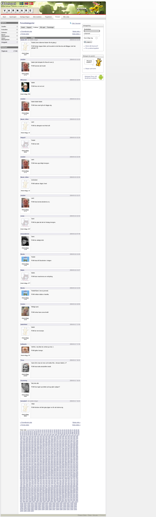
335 (49, 451)
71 (40, 433)
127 (54, 436)
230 (49, 444)
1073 (61, 507)
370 (29, 455)
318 (60, 450)
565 (46, 469)
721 (71, 479)
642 (27, 475)
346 (21, 453)
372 (35, 455)
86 (70, 433)
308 (32, 450)
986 (49, 500)
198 (77, 441)
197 (74, 441)
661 (21, 476)
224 (32, 444)
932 (74, 495)
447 (68, 459)
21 (60, 430)
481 (46, 462)
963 (43, 498)
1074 (64, 507)
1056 (57, 506)
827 (74, 487)
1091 (68, 509)
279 (68, 447)
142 (38, 437)
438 (43, 459)
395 (41, 456)
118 (29, 436)
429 (77, 458)
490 (71, 462)
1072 (57, 507)
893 (24, 493)
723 (77, 479)
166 (46, 439)
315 (52, 450)
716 (57, 479)
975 (77, 498)
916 (29, 495)
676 (63, 476)
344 (74, 451)
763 (71, 483)
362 (66, 453)
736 (54, 481)
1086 (50, 509)
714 (52, 479)
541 (38, 467)
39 (37, 431)
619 (21, 473)
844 (63, 489)
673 (54, 476)
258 (68, 445)
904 (54, 493)
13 (44, 430)
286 (29, 448)
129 (60, 436)
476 (32, 462)
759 (60, 483)
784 (71, 484)
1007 (55, 501)
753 (43, 483)
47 (52, 431)
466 (63, 461)
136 (21, 437)
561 (35, 469)
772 (38, 484)
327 (27, 451)
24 (66, 430)
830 (24, 489)
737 (57, 481)
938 (32, 497)
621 (27, 473)
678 (68, 476)
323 (74, 450)
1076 (71, 507)
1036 (43, 504)
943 (46, 497)
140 (32, 437)
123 (43, 436)
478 (38, 462)
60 (78, 431)
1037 (46, 504)
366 (77, 453)
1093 (75, 509)
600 (27, 472)
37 (33, 431)
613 (63, 472)
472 (21, 462)
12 (42, 430)
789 (27, 486)
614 (66, 472)
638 (74, 473)
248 (41, 445)
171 (60, 439)
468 (68, 461)
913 (21, 495)
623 (32, 473)
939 (35, 497)
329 (32, 451)
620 (24, 473)
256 (63, 445)
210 (52, 442)
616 (71, 472)
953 (74, 497)
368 (24, 455)
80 (58, 433)
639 (77, 473)
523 (46, 465)
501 (43, 464)
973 (71, 498)
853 (29, 490)
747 (27, 483)
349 (29, 453)
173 (66, 439)
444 (60, 459)
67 (33, 433)
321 (68, 450)
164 (41, 439)
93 (25, 434)
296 (57, 448)
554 (74, 467)
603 (35, 472)
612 (60, 472)
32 (23, 431)
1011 (69, 501)
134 (74, 436)
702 (77, 478)
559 (29, 469)
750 (35, 483)
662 (24, 476)
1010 (65, 501)
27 (72, 430)
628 (46, 473)
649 (46, 475)
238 (71, 444)
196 (71, 441)
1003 (40, 501)
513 (77, 464)
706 (29, 479)
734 (49, 481)
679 (71, 476)
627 (43, 473)
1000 (29, 501)
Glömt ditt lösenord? (91, 46)
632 (57, 473)
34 (27, 431)
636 (68, 473)
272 (49, 447)
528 (60, 465)
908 (66, 493)
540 (35, 467)
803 (66, 486)
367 (21, 455)
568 (54, 469)
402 (60, 456)
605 (41, 472)
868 (71, 490)
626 (41, 473)
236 (66, 444)
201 (27, 442)
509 (66, 464)
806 (74, 486)
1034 (35, 504)
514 (21, 465)
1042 (64, 504)
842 (57, 489)
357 (52, 453)
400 (54, 456)
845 (66, 489)
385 (71, 455)
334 (46, 451)
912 (77, 493)
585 (43, 470)
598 (21, 472)
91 (21, 434)
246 (35, 445)
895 (29, 493)
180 (27, 441)
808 (21, 487)
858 (43, 490)
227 (41, 444)
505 (54, 464)
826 (71, 487)
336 (52, 451)
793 (38, 486)
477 (35, 462)
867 (68, 490)
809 (24, 487)
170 (57, 439)
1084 (43, 509)
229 (46, 444)
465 (60, 461)
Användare (87, 29)
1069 (46, 507)
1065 (32, 507)
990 (60, 500)
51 (60, 431)
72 (42, 433)
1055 (53, 506)
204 (35, 442)
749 (32, 483)
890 (74, 492)
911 (74, 493)
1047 (25, 506)
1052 (43, 506)
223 (29, 444)
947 (57, 497)
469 (71, 461)
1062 (21, 507)
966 (52, 498)
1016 (28, 503)
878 (41, 492)
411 (27, 458)
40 (39, 431)
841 (54, 489)
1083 (39, 509)
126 (52, 436)
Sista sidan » (76, 34)
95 (29, 434)
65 (29, 433)
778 (54, 484)
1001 (33, 501)
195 (68, 441)
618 (77, 472)
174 (68, 439)
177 (77, 439)
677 (66, 476)
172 (63, 439)
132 (68, 436)
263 (24, 447)
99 (37, 434)
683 (24, 478)
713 (49, 479)
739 (63, 481)
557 (24, 469)
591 (60, 470)
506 (57, 464)
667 (38, 476)
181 (29, 441)
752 (41, 483)
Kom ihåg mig (88, 38)
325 (21, 451)
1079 (25, 509)
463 (54, 461)
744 (77, 481)
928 (63, 495)
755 (49, 483)
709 (38, 479)
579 (27, 470)
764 (74, 483)
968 (57, 498)
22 (62, 430)
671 (49, 476)
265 (29, 447)
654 (60, 475)
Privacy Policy (82, 515)
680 (74, 476)
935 (24, 497)
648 (43, 475)
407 (74, 456)
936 (27, 497)
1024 (57, 503)
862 (54, 490)
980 (32, 500)
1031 (25, 504)
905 (57, 493)
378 (52, 455)
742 (71, 481)
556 (21, 469)
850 (21, 490)
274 (54, 447)
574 (71, 469)
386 (74, 455)
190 (54, 441)
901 (46, 493)
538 (29, 467)
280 (71, 447)
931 (71, 495)
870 (77, 490)
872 (24, 492)
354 (43, 453)
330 (35, 451)
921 (43, 495)
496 (29, 464)
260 (74, 445)
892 (21, 493)
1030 (21, 504)
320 (66, 450)
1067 (39, 507)
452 (24, 461)
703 (21, 479)
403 (63, 456)
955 (21, 498)
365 (74, 453)
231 (52, 444)
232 (54, 444)
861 (52, 490)
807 (77, 486)
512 (74, 464)
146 (49, 437)
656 (66, 475)
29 (76, 430)
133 (71, 436)
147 (52, 437)
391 (29, 456)
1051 (39, 506)
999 (27, 501)
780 (60, 484)
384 (68, 455)
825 (68, 487)
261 (77, 445)
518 (32, 465)
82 (62, 433)
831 (27, 489)
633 (60, 473)
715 (54, 479)
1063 (25, 507)
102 (45, 434)
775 (46, 484)
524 (49, 465)
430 (21, 459)
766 (21, 484)
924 (52, 495)
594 (68, 470)
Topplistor (48, 17)
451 (21, 461)
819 (52, 487)
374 (41, 455)
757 (54, 483)
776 (49, 484)
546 (52, 467)
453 (27, 461)
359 (57, 453)
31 (21, 431)
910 (71, 493)
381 (60, 455)
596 (74, 470)
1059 (68, 506)
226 (38, 444)
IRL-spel (42, 27)
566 (49, 469)
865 (63, 490)
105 (53, 434)
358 (54, 453)
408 (77, 456)
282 (77, 447)
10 (38, 430)
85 (68, 433)
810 (27, 487)
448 (71, 459)
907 (63, 493)
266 (32, 447)
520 (38, 465)
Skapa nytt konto (90, 68)
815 (41, 487)
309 (35, 450)
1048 (28, 506)
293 (49, 448)
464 (57, 461)
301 (71, 448)
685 (29, 478)
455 (32, 461)
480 (43, 462)
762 (68, 483)
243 (27, 445)
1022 (50, 503)
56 (70, 431)
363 (68, 453)
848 (74, 489)
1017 (32, 503)
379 (54, 455)
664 (29, 476)
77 (52, 433)
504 (52, 464)
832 (29, 489)
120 (35, 436)
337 (54, 451)
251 (49, 445)
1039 (53, 504)
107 (58, 434)
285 (27, 448)
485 (57, 462)
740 (66, 481)
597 (77, 470)
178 (21, 441)
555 (77, 467)
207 (43, 442)
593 (66, 470)
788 (24, 486)
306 (27, 450)
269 (41, 447)
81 (60, 433)
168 (52, 439)
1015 (25, 503)
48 (54, 431)
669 (43, 476)
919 (38, 495)
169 (54, 439)
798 (52, 486)
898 (38, 493)
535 (21, 467)
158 (24, 439)
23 (64, 430)
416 (41, 458)
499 (38, 464)
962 (41, 498)
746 (24, 483)
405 (68, 456)
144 (43, 437)
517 (29, 465)
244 (29, 445)
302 (74, 448)
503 (49, 464)
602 (32, 472)
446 (66, 459)
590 (57, 470)
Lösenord (87, 33)
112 (72, 434)
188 (49, 441)
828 (77, 487)
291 (43, 448)
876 (35, 492)
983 (41, 500)
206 (41, 442)
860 (49, 490)
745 (21, 483)
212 (57, 442)
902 (49, 493)
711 (43, 479)
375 (43, 455)
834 (35, 489)
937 (29, 497)
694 (54, 478)
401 (57, 456)
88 (74, 433)
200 (24, 442)
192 (60, 441)
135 (77, 436)
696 (60, 478)
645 (35, 475)
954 (77, 497)
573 (68, 469)
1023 (53, 503)
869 (74, 490)
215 (66, 442)
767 (24, 484)
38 (34, 431)
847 (71, 489)
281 (74, 447)
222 (27, 444)
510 (68, 464)
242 (24, 445)
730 (38, 481)
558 (27, 469)
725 (24, 481)
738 (60, 481)
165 (43, 439)
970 (63, 498)
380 (57, 455)
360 (60, 453)
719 (66, 479)
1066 (35, 507)
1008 (58, 501)
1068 (43, 507)
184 (38, 441)
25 (68, 430)
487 (63, 462)
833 (32, 489)
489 (68, 462)
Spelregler (13, 17)
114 (78, 434)
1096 (28, 511)
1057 (61, 506)
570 (60, 469)
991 (63, 500)
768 (27, 484)
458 (41, 461)
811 (29, 487)
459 (43, 461)
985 (46, 500)
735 (52, 481)
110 (67, 434)
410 (24, 458)
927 (60, 495)
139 (29, 437)
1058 (64, 506)
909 (68, 493)
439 (46, 459)
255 (60, 445)
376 (46, 455)
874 (29, 492)
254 (57, 445)
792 (35, 486)
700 (71, 478)
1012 (72, 501)
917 (32, 495)
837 (43, 489)
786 (77, 484)
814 (38, 487)
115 (21, 436)
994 (71, 500)
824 (66, 487)
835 (38, 489)
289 (38, 448)
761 (66, 483)
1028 (71, 503)
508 (63, 464)
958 (29, 498)
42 (42, 431)
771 (35, 484)
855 (35, 490)
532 (71, 465)
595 (71, 470)
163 (38, 439)
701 (74, 478)
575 (74, 469)
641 (24, 475)
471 (77, 461)
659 (74, 475)
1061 (75, 506)
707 (32, 479)
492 (77, 462)
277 (63, 447)
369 (27, 455)
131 (66, 436)
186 (43, 441)
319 (63, 450)
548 (57, 467)
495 (27, 464)
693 (52, 478)
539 (32, 467)
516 (27, 465)
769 (29, 484)
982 (38, 500)
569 (57, 469)
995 (74, 500)
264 (27, 447)
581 (32, 470)
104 (50, 434)
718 (63, 479)
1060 (71, 506)
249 (43, 445)
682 (21, 478)
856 (38, 490)
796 (46, 486)
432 (27, 459)
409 (21, 458)
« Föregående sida (26, 31)
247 (38, 445)
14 (46, 430)
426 (68, 458)
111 (70, 434)
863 (57, 490)
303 (77, 448)
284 (24, 448)
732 (43, 481)
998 (24, 501)
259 (71, 445)
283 (21, 448)
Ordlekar (35, 27)
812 (32, 487)
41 (40, 431)
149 (57, 437)
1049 (32, 506)
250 (46, 445)
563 (41, 469)
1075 (68, 507)
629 (49, 473)
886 (63, 492)
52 (62, 431)
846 (68, 489)
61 (21, 433)
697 (63, 478)
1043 (68, 504)
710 (41, 479)
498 (35, 464)
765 (77, 483)
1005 (47, 501)
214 (63, 442)
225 (35, 444)
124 (46, 436)
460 (46, 461)
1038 (50, 504)
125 (49, 436)
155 (74, 437)
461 (49, 461)
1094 (21, 511)
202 (29, 442)
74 (46, 433)
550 (63, 467)
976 (21, 500)
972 (68, 498)
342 (68, 451)
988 (54, 500)
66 (31, 433)
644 (32, 475)
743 (74, 481)
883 (54, 492)
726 (27, 481)
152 (66, 437)
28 (74, 430)
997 (21, 501)
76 (50, 433)
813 (35, 487)
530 (66, 465)
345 (77, 451)
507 (60, 464)
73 (45, 433)
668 (41, 476)
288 (35, 448)
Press (90, 515)
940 (38, 497)
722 (74, 479)
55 (68, 431)
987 (52, 500)
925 (54, 495)
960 (35, 498)
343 (71, 451)
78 (54, 433)
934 (21, 497)
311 (41, 450)
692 (49, 478)
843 (60, 489)
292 (46, 448)
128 (57, 436)
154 (71, 437)
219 (77, 442)
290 (41, 448)
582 (35, 470)
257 (66, 445)
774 (43, 484)
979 (29, 500)
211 (54, 442)
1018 (35, 503)
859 (46, 490)
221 (24, 444)
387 (77, 455)
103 (47, 434)
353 (41, 453)
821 (57, 487)
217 (71, 442)
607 (46, 472)
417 (43, 458)
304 (21, 450)
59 (76, 431)
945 (52, 497)
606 (43, 472)
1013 (76, 501)
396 (43, 456)
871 (21, 492)
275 (57, 447)
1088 (57, 509)
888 (68, 492)
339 (60, 451)
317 (57, 450)
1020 (43, 503)
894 (27, 493)
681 (77, 476)
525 (52, 465)
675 (60, 476)
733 (46, 481)
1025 (61, 503)
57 (72, 431)
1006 (51, 501)
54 (66, 431)
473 (24, 462)
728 (32, 481)
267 (35, 447)
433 (29, 459)
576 (77, 469)
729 (35, 481)
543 (43, 467)
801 (60, 486)
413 (32, 458)
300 (68, 448)
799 (54, 486)
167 (49, 439)
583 (38, 470)
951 (68, 497)
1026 (64, 503)
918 (35, 495)
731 (41, 481)
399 (52, 456)
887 (66, 492)
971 (66, 498)
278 (66, 447)
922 (46, 495)
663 (27, 476)
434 (32, 459)
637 (71, 473)
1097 (32, 511)
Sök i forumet (76, 23)
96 (31, 434)
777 (52, 484)
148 (54, 437)
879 (43, 492)
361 (63, 453)
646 (38, 475)
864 (60, 490)
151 (63, 437)
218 (74, 442)
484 (54, 462)
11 (40, 430)
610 (54, 472)
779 (57, 484)
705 (27, 479)
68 (34, 433)
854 (32, 490)
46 (50, 431)
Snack (23, 27)
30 (78, 430)
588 (52, 470)
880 (46, 492)
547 (54, 467)
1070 (50, 507)
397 (46, 456)
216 (68, 442)
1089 (61, 509)
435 (35, 459)
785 (74, 484)
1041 (61, 504)
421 (54, 458)
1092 (71, 509)
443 (57, 459)
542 (41, 467)
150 (60, 437)
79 (56, 433)
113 (75, 434)
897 (35, 493)
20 (58, 430)
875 (32, 492)
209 (49, 442)
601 (29, 472)
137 (24, 437)
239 (74, 444)
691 (46, 478)
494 (24, 464)
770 (32, 484)
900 (43, 493)
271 (46, 447)
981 (35, 500)
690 (43, 478)
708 (35, 479)
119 (32, 436)
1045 (75, 504)
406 (71, 456)
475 (29, 462)
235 (63, 444)
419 (49, 458)
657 (68, 475)
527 (57, 465)
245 (32, 445)
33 (25, 431)
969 (60, 498)
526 (54, 465)
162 (35, 439)
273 (52, 447)
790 (29, 486)
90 (78, 433)
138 (27, 437)
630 (52, 473)
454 (29, 461)
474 (27, 462)
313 (46, 450)
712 (46, 479)
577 (21, 470)
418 (46, 458)
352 (38, 453)
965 (49, 498)
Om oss (95, 515)
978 (27, 500)
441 (52, 459)
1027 (68, 503)
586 (46, 470)
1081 (32, 509)
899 (41, 493)
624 (35, 473)
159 (27, 439)
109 (64, 434)
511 (71, 464)
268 (38, 447)
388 (21, 456)
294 (52, 448)
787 (21, 486)
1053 (46, 506)
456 (35, 461)
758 (57, 483)
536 (24, 467)
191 (57, 441)
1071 (53, 507)
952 (71, 497)
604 (38, 472)
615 (68, 472)
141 (35, 437)
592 (63, 470)
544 (46, 467)
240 (77, 444)
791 (32, 486)
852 (27, 490)
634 (63, 473)
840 (52, 489)
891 (77, 492)
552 (68, 467)
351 (35, 453)
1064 (28, 507)
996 (77, 500)
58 (74, 431)
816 (43, 487)
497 (32, 464)
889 (71, 492)
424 (63, 458)
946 (54, 497)
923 (49, 495)
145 (46, 437)
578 (24, 470)
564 (43, 469)
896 (32, 493)
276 (60, 447)
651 (52, 475)
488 (66, 462)
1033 (32, 504)
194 (66, 441)
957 (27, 498)
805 (71, 486)
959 (32, 498)
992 (66, 500)
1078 (21, 509)
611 (57, 472)
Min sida (66, 17)
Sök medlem (37, 17)
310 (38, 450)
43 (45, 431)
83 (64, 433)
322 (71, 450)
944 (49, 497)
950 (66, 497)
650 (49, 475)
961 (38, 498)
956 (24, 498)
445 (63, 459)
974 (74, 498)
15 (48, 430)
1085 (46, 509)
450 (77, 459)
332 (41, 451)
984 (43, 500)
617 (74, 472)
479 (41, 462)
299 (66, 448)
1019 (39, 503)
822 (60, 487)
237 (68, 444)
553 (71, 467)
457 (38, 461)
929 (66, 495)
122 (41, 436)
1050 (35, 506)
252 (52, 445)
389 (24, 456)
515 (24, 465)
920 (41, 495)
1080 (28, 509)
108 (61, 434)
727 (29, 481)
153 (68, 437)
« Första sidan (24, 34)
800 (57, 486)
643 (29, 475)
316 (54, 450)
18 (54, 430)
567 (52, 469)
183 (35, 441)
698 (66, 478)
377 (49, 455)
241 (21, 445)
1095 (25, 511)
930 (68, 495)
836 (41, 489)
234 (60, 444)
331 (38, 451)
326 (24, 451)
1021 (46, 503)
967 (54, 498)
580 (29, 470)
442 (54, 459)
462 (52, 461)
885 (60, 492)
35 (29, 431)
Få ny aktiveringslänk (92, 48)
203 (32, 442)
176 (74, 439)
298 (63, 448)
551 (66, 467)
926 (57, 495)
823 (63, 487)
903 (52, 493)
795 (43, 486)
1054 (50, 506)
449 (74, 459)
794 (41, 486)
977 (24, 500)
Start (4, 17)
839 (49, 489)
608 (49, 472)
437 (41, 459)
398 (49, 456)
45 (48, 431)
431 (24, 459)
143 (41, 437)
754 (46, 483)
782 (66, 484)
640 (21, 475)
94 (27, 434)
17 (52, 430)
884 (57, 492)
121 (38, 436)
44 (46, 431)
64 (27, 433)
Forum (57, 17)
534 (77, 465)
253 (54, 445)
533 (74, 465)
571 (63, 469)
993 (68, 500)
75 (48, 433)
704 (24, 479)
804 (68, 486)
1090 (64, 509)
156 (77, 437)
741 (68, 481)
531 (68, 465)
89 (76, 433)
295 (54, 448)
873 (27, 492)
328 (29, 451)
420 (52, 458)
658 (71, 475)
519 (35, 465)
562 (38, 469)
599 (24, 472)
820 (54, 487)
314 (49, 450)
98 (34, 434)
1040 (57, 504)
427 (71, 458)
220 (21, 444)
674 (57, 476)
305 (24, 450)
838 (46, 489)
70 (39, 433)
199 (21, 442)
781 (63, 484)
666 (35, 476)
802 (63, 486)
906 (60, 493)
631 (54, 473)
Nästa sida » (76, 31)
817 (46, 487)
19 (56, 430)
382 (63, 455)
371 (32, 455)
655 (63, 475)
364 (71, 453)
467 (66, 461)
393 (35, 456)
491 (74, 462)
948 (60, 497)
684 (27, 478)
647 (41, 475)
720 (68, 479)
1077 (75, 507)
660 (77, 475)
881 (49, 492)
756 (52, 483)
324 (77, 450)
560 (32, 469)
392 (32, 456)
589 (54, 470)
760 (63, 483)
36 (31, 431)
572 (66, 469)
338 (57, 451)
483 (52, 462)
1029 (75, 503)
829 (21, 489)
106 (56, 434)
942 (43, 497)
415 (38, 458)
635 (66, 473)
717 (60, 479)
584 (41, 470)
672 (52, 476)
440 (49, 459)
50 (58, 431)
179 (24, 441)
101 (42, 434)
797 (49, 486)
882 (52, 492)
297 (60, 448)
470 (74, 461)
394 (38, 456)
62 (23, 433)
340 (63, 451)
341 (66, 451)
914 (24, 495)
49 (56, 431)
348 (27, 453)
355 (46, 453)
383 (66, 455)
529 (63, 465)
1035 (39, 504)
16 (50, 430)
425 (66, 458)
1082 (35, 509)
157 (21, 439)
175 (71, 439)
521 (41, 465)
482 (49, 462)
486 (60, 462)
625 (38, 473)
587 (49, 470)
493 (21, 464)
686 (32, 478)
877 (38, 492)
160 (29, 439)
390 (27, 456)
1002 (37, 501)
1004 (44, 501)
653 (57, 475)
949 (63, 497)
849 (77, 489)
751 (38, 483)
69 (37, 433)
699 (68, 478)
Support (29, 27)
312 (43, 450)
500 (41, 464)
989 (57, 500)
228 (43, 444)
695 (57, 478)
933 (77, 495)
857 (41, 490)
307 (29, 450)
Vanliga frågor (25, 17)
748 (29, 483)
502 (46, 464)
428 (74, 458)
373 (38, 455)
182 (32, 441)
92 (23, 434)
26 (70, 430)
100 (39, 434)
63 (25, 433)
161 (32, 439)
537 (27, 467)
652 (54, 475)
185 (41, 441)
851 (24, 490)
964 (46, 498)
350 (32, 453)
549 (60, 467)
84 (66, 433)
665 (32, 476)
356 (49, 453)
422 (57, 458)
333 (43, 451)
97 (33, 434)
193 (63, 441)
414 (35, 458)
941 (41, 497)
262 (21, 447)
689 (41, 478)
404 (66, 456)
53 (64, 431)
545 (49, 467)
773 (41, 484)
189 (52, 441)
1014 (21, 503)
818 (49, 487)
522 (43, 465)
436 (38, 459)
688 (38, 478)
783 (68, 484)
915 (27, 495)
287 (32, 448)
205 (38, 442)
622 (29, 473)
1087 (53, 509)
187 (46, 441)
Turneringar (50, 27)
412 (29, 458)
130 (63, 436)
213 (60, 442)
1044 (71, 504)
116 (24, 436)
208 (46, 442)
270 (43, 447)
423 (60, 458)
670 (46, 476)
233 (57, 444)
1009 (62, 501)
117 (27, 436)
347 (24, 453)
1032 (28, 504)
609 (52, 472)
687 (35, 478)
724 (21, 481)
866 (66, 490)
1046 (21, 506)
